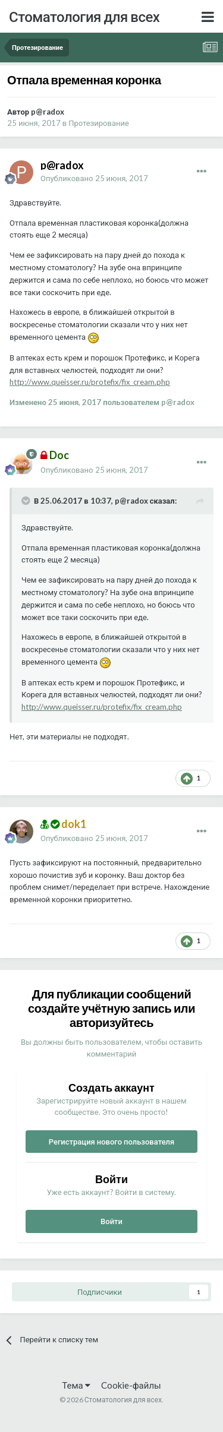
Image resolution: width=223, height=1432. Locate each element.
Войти (111, 1221)
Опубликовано (94, 178)
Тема (76, 1385)
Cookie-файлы (131, 1385)
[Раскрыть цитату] (26, 500)
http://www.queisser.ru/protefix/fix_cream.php (90, 382)
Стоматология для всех (84, 16)
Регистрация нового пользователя (112, 1141)
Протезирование (98, 123)
